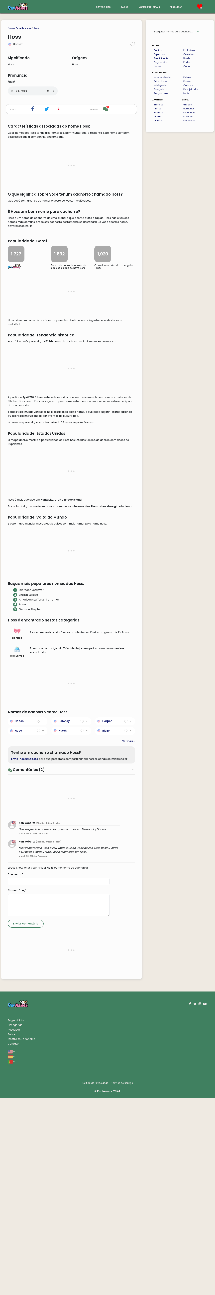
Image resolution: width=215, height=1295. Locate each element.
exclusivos (17, 848)
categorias (103, 7)
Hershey (64, 918)
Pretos (157, 108)
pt (11, 1258)
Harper (107, 918)
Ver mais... (128, 937)
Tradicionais (161, 58)
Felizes (187, 77)
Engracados (161, 62)
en (11, 1248)
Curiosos (188, 85)
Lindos (157, 66)
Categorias (15, 1222)
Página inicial (16, 1217)
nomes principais (149, 7)
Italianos (188, 116)
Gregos (187, 104)
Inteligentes (161, 85)
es (11, 1253)
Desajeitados (190, 89)
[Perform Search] (198, 32)
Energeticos (161, 89)
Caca (186, 66)
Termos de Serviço (122, 1279)
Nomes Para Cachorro (19, 28)
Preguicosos (161, 93)
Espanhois (189, 112)
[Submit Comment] (26, 1120)
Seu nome (15, 1071)
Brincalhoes (160, 81)
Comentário (17, 1087)
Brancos (158, 104)
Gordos (158, 120)
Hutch (63, 927)
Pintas (157, 116)
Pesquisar (14, 1226)
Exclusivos (189, 50)
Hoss (36, 28)
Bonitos (158, 50)
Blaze (106, 927)
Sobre (11, 1231)
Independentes (163, 77)
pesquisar (176, 7)
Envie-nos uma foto (24, 956)
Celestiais (189, 54)
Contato (13, 1240)
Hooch (19, 918)
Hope (18, 927)
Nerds (186, 58)
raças (124, 7)
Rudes (186, 62)
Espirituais (159, 54)
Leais (186, 93)
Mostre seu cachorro (21, 1236)
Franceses (189, 120)
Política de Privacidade (95, 1279)
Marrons (158, 112)
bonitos (17, 830)
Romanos (188, 108)
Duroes (187, 81)
